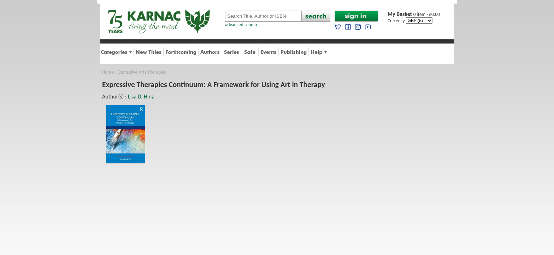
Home (108, 72)
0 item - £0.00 (414, 14)
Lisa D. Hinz (141, 96)
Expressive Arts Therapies (142, 72)
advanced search (241, 25)
